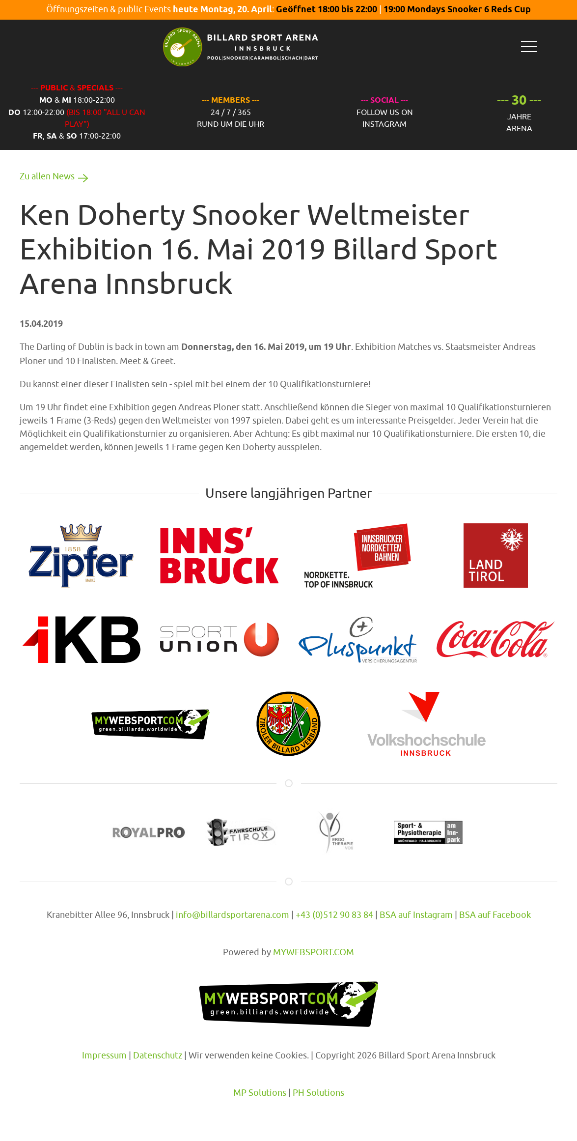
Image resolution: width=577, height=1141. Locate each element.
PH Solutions (318, 1092)
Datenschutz (157, 1055)
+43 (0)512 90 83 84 (334, 915)
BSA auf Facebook (495, 915)
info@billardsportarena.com (232, 915)
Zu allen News (56, 176)
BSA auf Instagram (416, 915)
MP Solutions (259, 1092)
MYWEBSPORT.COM (313, 952)
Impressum (104, 1055)
